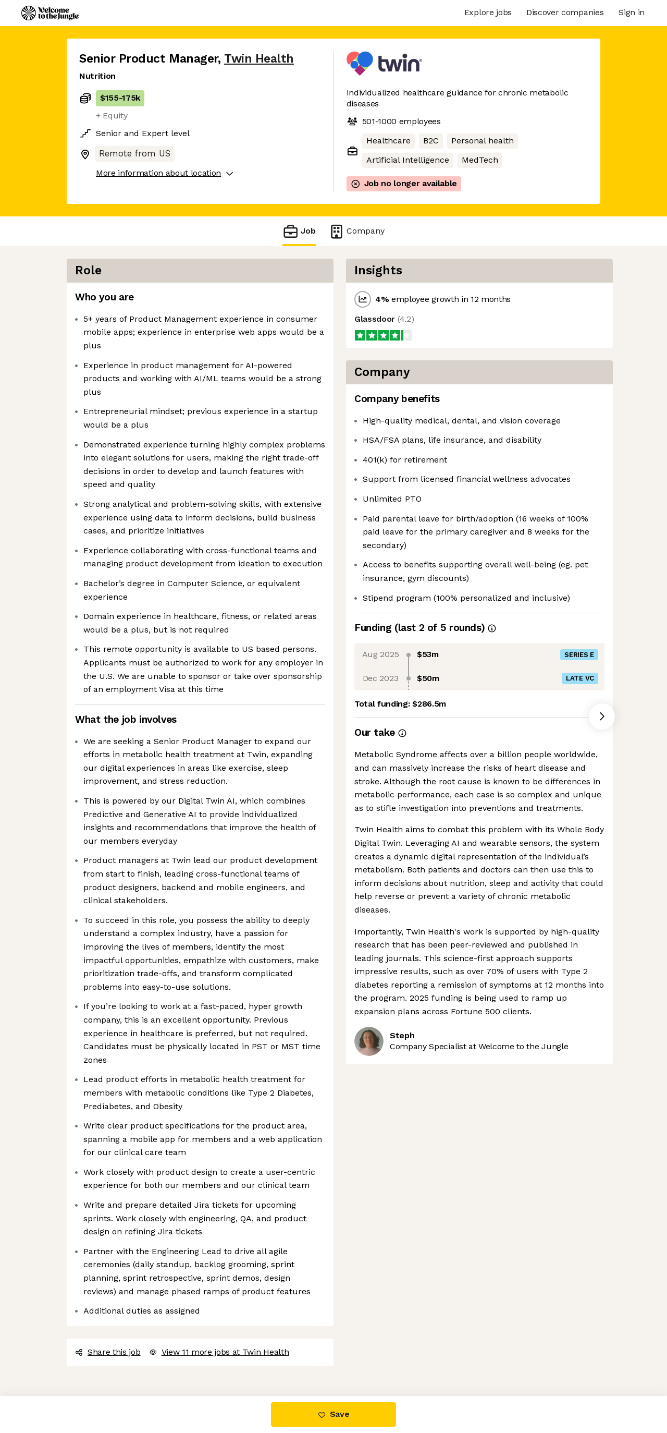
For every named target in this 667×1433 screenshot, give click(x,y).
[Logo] (50, 13)
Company (356, 231)
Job (299, 231)
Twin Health (259, 59)
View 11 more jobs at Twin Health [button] (219, 1352)
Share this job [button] (108, 1352)
